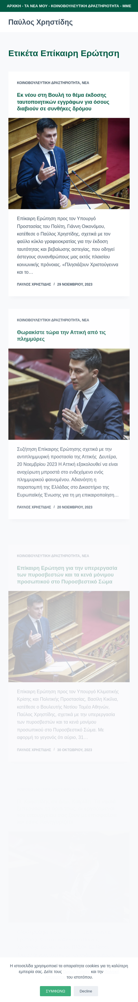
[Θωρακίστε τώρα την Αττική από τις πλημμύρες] (69, 396)
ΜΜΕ (126, 6)
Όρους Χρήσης (76, 971)
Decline (86, 991)
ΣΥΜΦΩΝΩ (55, 991)
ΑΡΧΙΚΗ (14, 6)
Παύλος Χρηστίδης (40, 22)
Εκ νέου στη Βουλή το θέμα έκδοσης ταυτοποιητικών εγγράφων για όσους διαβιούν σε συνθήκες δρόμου (63, 102)
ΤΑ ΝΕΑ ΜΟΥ (35, 6)
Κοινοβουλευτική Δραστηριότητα (48, 83)
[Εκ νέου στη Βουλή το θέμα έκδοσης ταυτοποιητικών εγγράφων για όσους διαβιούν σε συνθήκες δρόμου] (69, 163)
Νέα (85, 83)
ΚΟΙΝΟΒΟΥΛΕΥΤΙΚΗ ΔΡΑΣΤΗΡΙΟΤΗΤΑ (85, 6)
